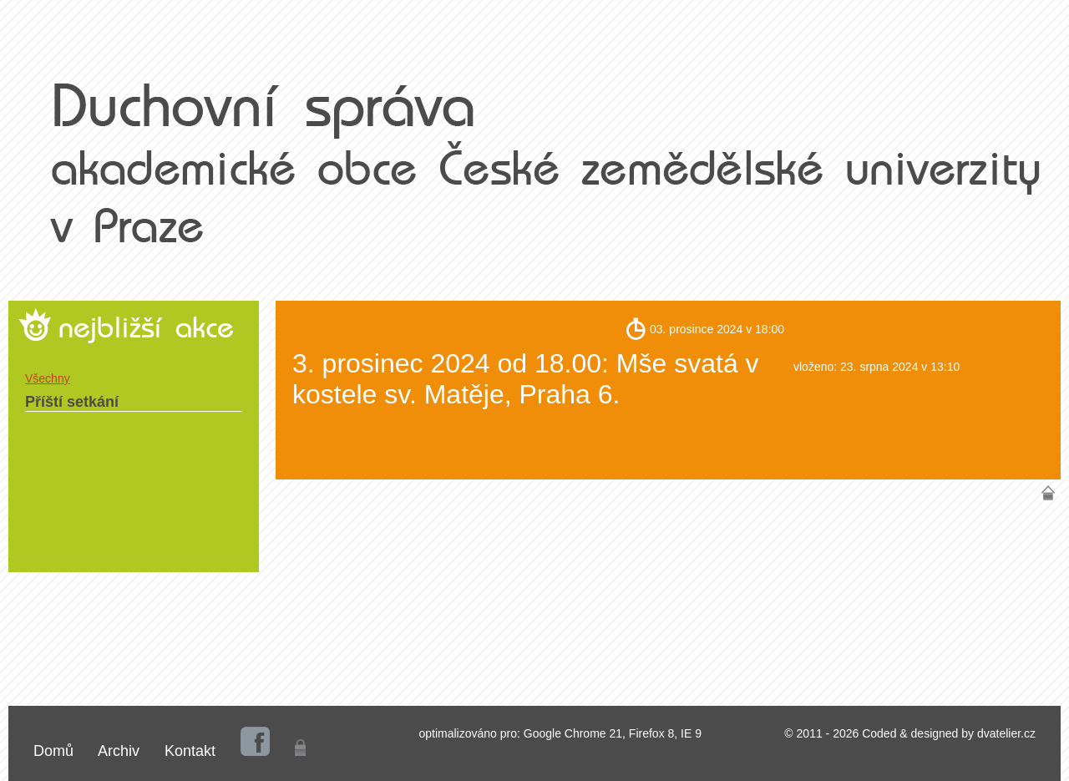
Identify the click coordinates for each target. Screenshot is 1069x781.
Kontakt (190, 751)
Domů (53, 751)
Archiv (118, 751)
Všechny (47, 378)
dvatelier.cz (1006, 733)
